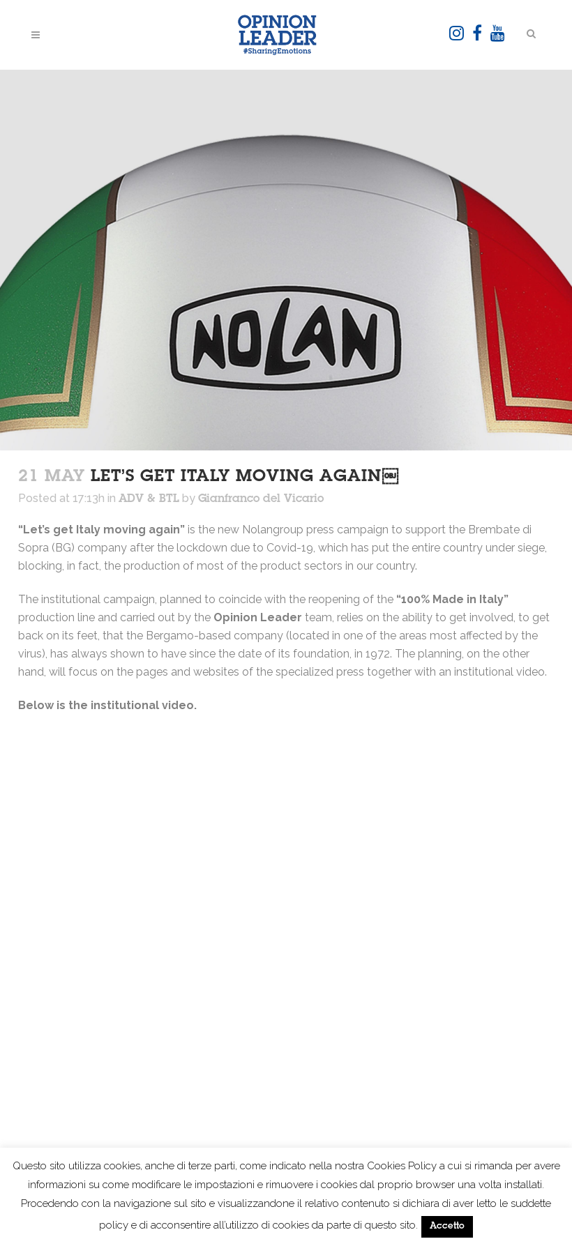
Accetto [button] (447, 1226)
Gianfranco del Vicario (261, 499)
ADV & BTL (149, 499)
